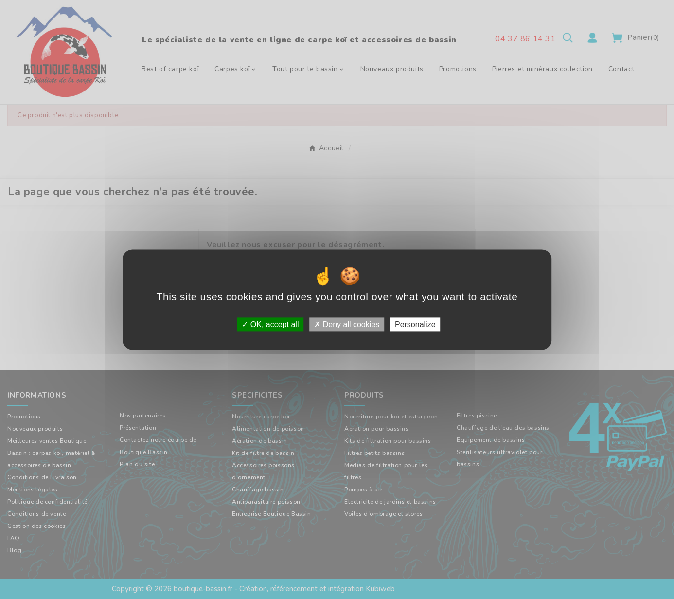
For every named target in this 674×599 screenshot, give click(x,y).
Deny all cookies (346, 324)
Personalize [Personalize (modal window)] (415, 324)
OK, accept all (270, 324)
